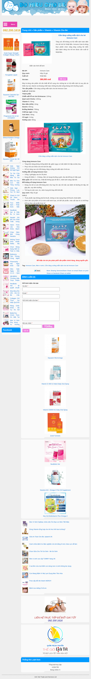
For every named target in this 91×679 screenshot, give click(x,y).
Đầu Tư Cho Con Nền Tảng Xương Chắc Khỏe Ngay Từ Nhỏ (11, 185)
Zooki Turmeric (55, 436)
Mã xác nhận (27, 323)
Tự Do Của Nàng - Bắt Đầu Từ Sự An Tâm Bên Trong (11, 177)
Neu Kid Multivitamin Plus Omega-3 (55, 516)
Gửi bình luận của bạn (30, 300)
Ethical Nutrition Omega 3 (11, 138)
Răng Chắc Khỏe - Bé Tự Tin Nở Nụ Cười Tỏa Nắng (11, 310)
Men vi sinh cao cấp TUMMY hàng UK (42, 559)
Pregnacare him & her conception (11, 117)
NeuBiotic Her (55, 464)
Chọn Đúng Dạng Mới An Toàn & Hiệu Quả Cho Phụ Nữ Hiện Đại (11, 251)
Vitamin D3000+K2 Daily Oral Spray (55, 410)
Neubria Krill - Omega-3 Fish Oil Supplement (55, 490)
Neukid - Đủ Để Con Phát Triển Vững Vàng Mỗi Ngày (11, 221)
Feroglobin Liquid (11, 75)
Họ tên (25, 286)
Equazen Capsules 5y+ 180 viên (11, 95)
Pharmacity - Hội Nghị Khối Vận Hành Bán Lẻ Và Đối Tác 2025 (11, 266)
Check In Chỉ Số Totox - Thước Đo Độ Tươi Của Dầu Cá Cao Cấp (11, 199)
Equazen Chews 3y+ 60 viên (11, 160)
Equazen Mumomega (55, 358)
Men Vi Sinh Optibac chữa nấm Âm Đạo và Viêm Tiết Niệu (49, 522)
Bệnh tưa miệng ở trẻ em (37, 588)
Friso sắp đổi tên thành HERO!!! (40, 581)
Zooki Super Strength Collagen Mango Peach (11, 54)
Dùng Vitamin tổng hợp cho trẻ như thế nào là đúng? (47, 529)
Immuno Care (30, 265)
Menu (13, 24)
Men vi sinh (40, 265)
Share (57, 271)
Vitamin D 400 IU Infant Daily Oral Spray (55, 384)
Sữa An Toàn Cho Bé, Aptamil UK (40, 537)
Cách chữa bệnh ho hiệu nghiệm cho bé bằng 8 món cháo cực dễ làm (53, 544)
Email (24, 293)
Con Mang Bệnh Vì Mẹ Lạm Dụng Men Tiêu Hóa (46, 573)
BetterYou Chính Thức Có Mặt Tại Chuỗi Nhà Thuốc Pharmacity (11, 317)
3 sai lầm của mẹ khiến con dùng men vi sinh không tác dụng (50, 566)
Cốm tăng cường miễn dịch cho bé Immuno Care (55, 156)
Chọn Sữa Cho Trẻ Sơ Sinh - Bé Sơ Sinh (43, 551)
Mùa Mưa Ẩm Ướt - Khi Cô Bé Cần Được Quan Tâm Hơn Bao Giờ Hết (11, 295)
